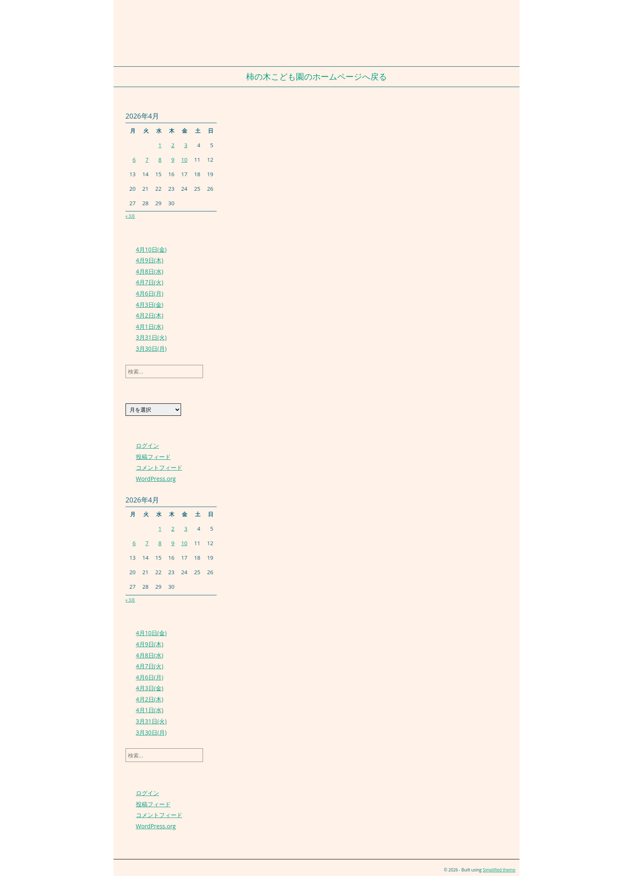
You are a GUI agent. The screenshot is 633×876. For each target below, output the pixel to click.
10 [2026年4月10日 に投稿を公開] (184, 159)
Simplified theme (499, 870)
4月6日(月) (149, 293)
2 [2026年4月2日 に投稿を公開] (173, 145)
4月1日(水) (149, 326)
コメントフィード (159, 467)
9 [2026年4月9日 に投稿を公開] (173, 159)
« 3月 (130, 216)
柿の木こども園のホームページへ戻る (316, 77)
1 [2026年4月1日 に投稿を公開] (160, 145)
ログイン (147, 445)
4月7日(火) (149, 282)
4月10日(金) (151, 249)
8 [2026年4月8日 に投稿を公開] (160, 159)
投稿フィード (153, 457)
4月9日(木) (149, 260)
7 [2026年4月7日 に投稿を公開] (147, 159)
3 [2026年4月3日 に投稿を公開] (186, 145)
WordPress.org (156, 479)
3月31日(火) (151, 337)
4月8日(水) (149, 271)
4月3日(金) (149, 304)
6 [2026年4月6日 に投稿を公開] (134, 159)
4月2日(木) (149, 315)
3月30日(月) (151, 348)
